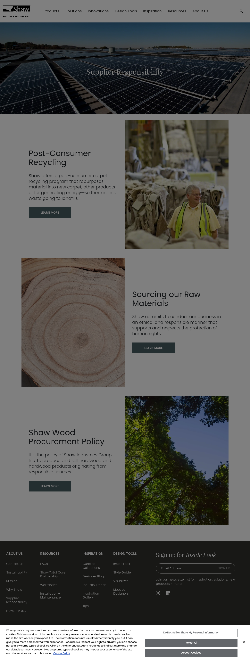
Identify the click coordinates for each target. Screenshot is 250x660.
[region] (125, 642)
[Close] (243, 642)
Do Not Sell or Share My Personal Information (191, 632)
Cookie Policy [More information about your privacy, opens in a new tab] (61, 653)
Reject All (191, 643)
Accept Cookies (191, 653)
